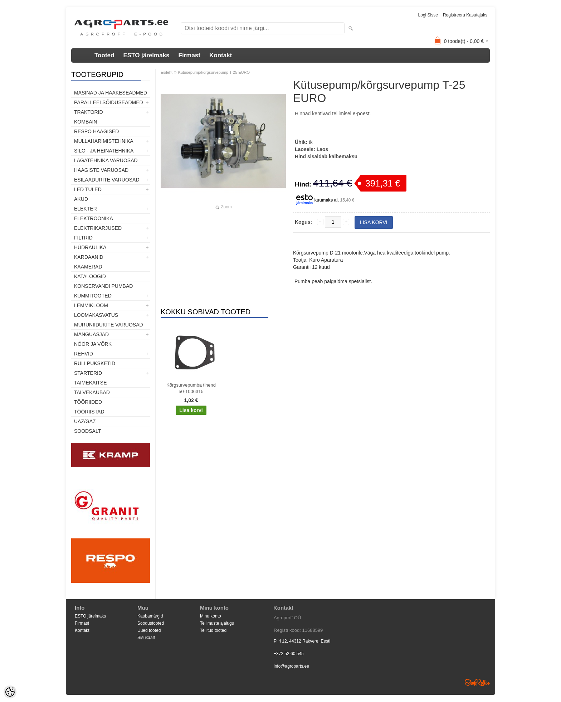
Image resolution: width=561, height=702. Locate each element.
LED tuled (88, 189)
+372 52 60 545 (289, 653)
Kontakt (220, 55)
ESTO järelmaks (146, 55)
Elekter (85, 209)
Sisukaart (146, 637)
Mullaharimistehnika (103, 141)
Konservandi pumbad (103, 286)
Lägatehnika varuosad (106, 160)
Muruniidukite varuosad (108, 325)
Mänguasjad (91, 334)
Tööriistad (89, 412)
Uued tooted (149, 630)
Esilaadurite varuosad (107, 180)
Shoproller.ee (477, 682)
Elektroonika (93, 218)
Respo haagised (96, 131)
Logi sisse (428, 15)
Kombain (85, 122)
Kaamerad (88, 267)
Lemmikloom (91, 305)
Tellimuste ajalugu (217, 623)
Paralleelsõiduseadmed (108, 102)
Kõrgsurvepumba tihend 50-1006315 (191, 388)
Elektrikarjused (98, 228)
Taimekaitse (90, 383)
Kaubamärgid (150, 616)
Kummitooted (93, 296)
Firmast (189, 55)
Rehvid (83, 354)
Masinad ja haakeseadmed (110, 93)
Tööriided (88, 402)
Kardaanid (88, 257)
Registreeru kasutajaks (465, 15)
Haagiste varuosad (101, 170)
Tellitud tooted (213, 630)
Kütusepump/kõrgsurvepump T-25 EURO (214, 72)
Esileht (166, 72)
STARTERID (88, 373)
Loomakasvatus (96, 315)
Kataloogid (90, 276)
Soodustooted (150, 623)
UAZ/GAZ (85, 421)
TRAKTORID (88, 112)
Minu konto (210, 616)
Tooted (104, 55)
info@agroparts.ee (291, 666)
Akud (81, 199)
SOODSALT (87, 431)
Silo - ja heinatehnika (103, 151)
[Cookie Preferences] (10, 692)
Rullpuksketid (94, 363)
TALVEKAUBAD (92, 392)
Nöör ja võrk (93, 344)
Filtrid (83, 238)
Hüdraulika (90, 247)
